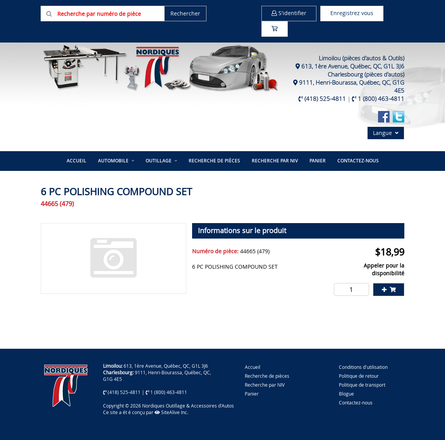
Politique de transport (362, 385)
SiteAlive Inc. (171, 412)
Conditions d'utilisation (363, 367)
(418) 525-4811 (325, 98)
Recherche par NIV (275, 160)
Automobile (113, 160)
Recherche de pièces (214, 160)
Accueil (76, 160)
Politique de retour (359, 376)
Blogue (346, 394)
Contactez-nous (358, 160)
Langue (386, 132)
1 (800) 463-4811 (381, 98)
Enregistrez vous (351, 13)
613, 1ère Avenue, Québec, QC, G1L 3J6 (352, 66)
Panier (252, 394)
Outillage (159, 160)
